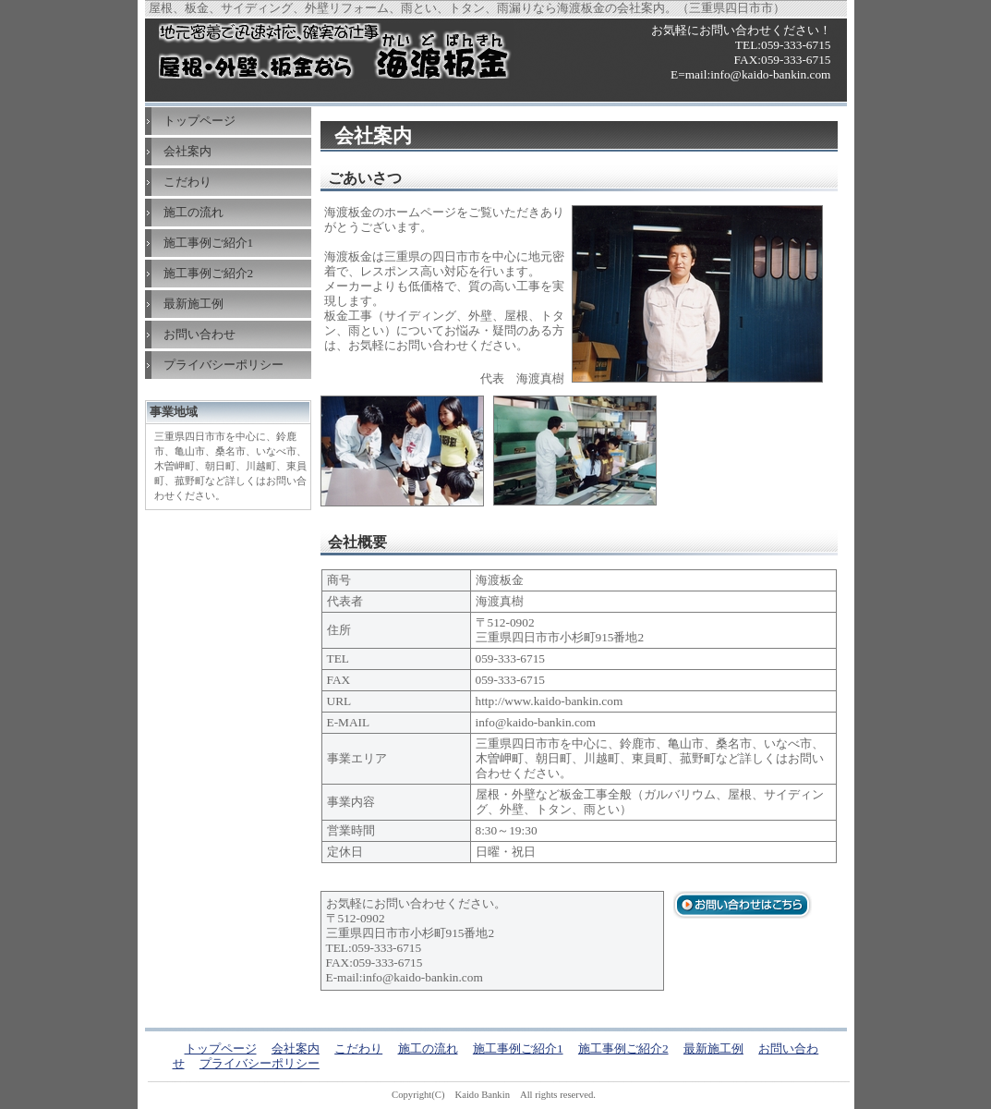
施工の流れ (193, 212)
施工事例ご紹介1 (208, 243)
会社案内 (187, 151)
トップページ (199, 121)
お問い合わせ (199, 334)
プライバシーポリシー (223, 365)
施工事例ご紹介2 (208, 273)
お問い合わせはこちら (742, 905)
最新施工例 (193, 304)
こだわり (187, 182)
